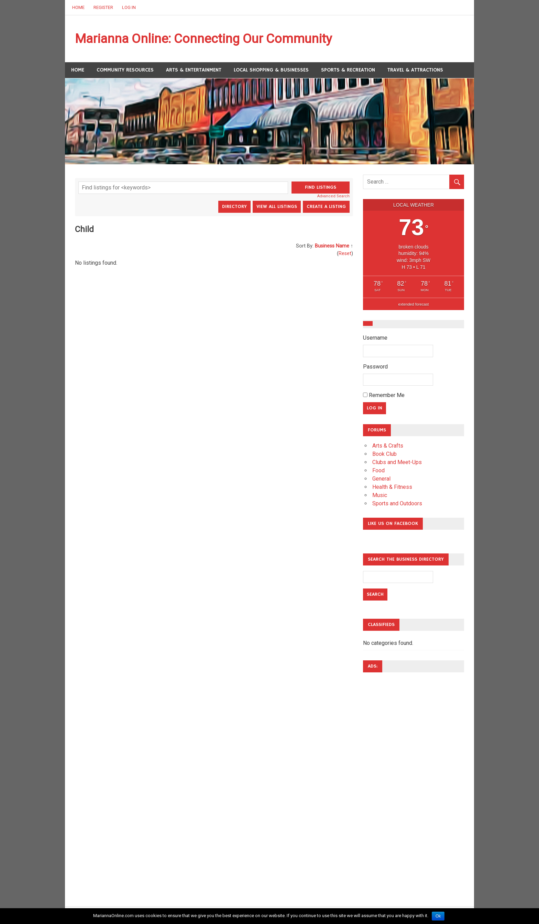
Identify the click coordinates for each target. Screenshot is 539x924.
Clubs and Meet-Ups (397, 462)
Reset (345, 253)
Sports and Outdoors (397, 503)
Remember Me (384, 395)
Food (378, 471)
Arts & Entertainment (193, 70)
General (381, 479)
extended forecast (413, 304)
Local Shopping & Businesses (271, 70)
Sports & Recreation (348, 70)
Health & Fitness (392, 487)
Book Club (384, 454)
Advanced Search (333, 196)
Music (379, 495)
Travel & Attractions (415, 70)
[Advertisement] (390, 781)
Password (375, 367)
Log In (129, 7)
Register (103, 7)
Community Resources (125, 70)
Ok (438, 916)
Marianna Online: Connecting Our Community (207, 38)
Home (78, 7)
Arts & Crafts (387, 446)
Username (375, 338)
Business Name (332, 246)
